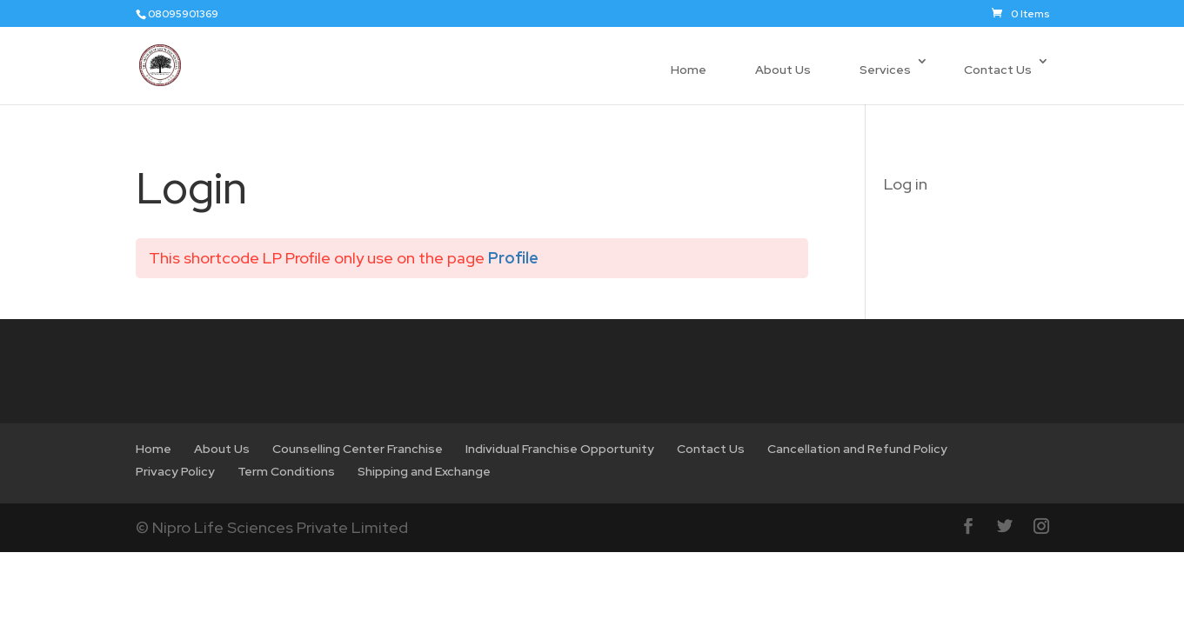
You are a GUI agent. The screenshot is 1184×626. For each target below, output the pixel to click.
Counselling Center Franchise (357, 448)
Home (688, 69)
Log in (905, 184)
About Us (783, 69)
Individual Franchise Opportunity (559, 448)
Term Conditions (286, 471)
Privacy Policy (175, 471)
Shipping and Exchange (424, 471)
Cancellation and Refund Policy (857, 448)
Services (885, 69)
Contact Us (998, 69)
